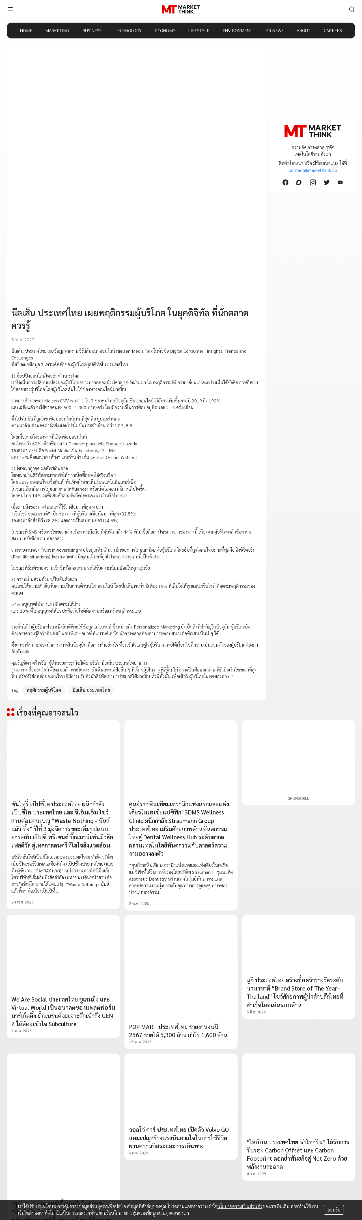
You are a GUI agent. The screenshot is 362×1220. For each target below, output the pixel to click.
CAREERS (333, 30)
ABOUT (304, 30)
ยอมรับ (333, 1210)
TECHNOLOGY (128, 30)
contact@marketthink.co (313, 170)
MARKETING (57, 30)
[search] (351, 9)
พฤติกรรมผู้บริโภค (43, 690)
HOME (26, 30)
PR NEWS (275, 30)
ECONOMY (165, 30)
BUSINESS (92, 30)
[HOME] (181, 9)
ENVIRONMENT (237, 30)
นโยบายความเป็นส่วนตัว (239, 1206)
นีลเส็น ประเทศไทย (91, 690)
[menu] (10, 9)
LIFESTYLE (198, 30)
